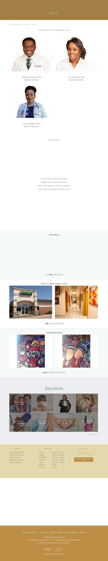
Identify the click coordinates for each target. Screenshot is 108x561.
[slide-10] (64, 372)
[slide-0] (46, 274)
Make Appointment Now (83, 459)
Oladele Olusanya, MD (15, 24)
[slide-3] (52, 274)
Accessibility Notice (71, 532)
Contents (27, 24)
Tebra (62, 554)
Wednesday (53, 457)
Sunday (53, 467)
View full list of (93, 434)
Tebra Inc (34, 532)
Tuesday (53, 455)
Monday (53, 452)
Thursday (53, 460)
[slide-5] (57, 274)
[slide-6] (59, 274)
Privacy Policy (43, 532)
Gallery (34, 24)
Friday (53, 462)
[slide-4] (55, 274)
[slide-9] (62, 372)
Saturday (53, 464)
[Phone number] (83, 453)
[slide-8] (62, 323)
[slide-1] (48, 274)
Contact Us (83, 532)
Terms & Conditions (56, 532)
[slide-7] (61, 274)
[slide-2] (50, 274)
